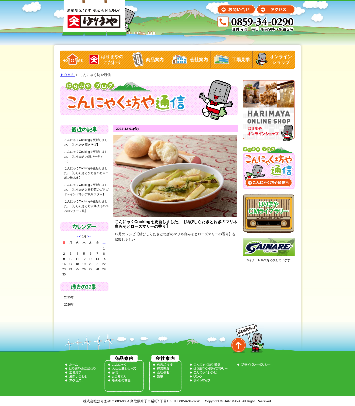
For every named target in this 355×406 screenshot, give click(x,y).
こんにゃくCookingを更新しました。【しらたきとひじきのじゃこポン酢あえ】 (86, 173)
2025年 (69, 297)
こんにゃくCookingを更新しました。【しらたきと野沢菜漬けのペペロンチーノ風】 (86, 206)
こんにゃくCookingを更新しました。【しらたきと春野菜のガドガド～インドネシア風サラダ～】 (86, 189)
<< (79, 236)
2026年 (69, 304)
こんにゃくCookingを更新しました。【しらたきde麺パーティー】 (86, 156)
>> (88, 236)
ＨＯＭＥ (67, 75)
